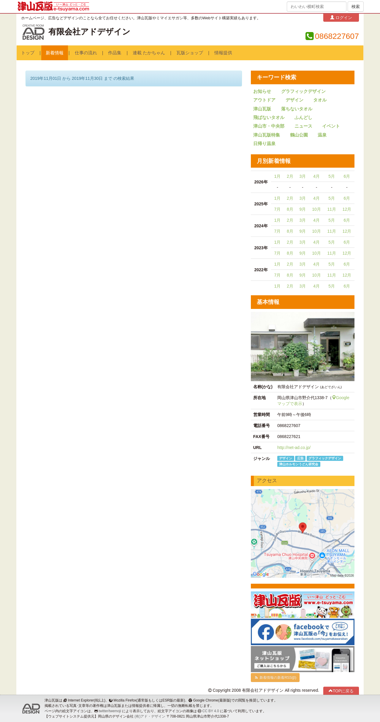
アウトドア (264, 100)
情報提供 (223, 52)
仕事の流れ (86, 52)
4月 (316, 176)
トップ (27, 52)
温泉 (322, 135)
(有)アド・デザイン (149, 716)
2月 (290, 176)
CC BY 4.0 (210, 711)
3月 (302, 176)
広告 (300, 458)
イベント (331, 126)
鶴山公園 (299, 135)
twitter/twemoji (110, 711)
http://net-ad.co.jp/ (294, 447)
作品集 (114, 52)
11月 (331, 209)
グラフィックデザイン (303, 91)
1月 (277, 176)
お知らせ (262, 91)
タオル (320, 100)
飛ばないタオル (268, 117)
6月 (346, 176)
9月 (302, 209)
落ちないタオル (296, 109)
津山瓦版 (262, 109)
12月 (347, 209)
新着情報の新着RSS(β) (275, 677)
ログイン (341, 17)
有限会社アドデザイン (89, 31)
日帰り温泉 (264, 143)
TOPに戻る (341, 690)
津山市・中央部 (268, 126)
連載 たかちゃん (149, 52)
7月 (277, 209)
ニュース (303, 126)
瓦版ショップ (189, 52)
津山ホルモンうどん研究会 (298, 464)
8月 (290, 209)
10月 (316, 209)
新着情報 (55, 52)
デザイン (294, 100)
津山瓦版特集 (266, 135)
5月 (331, 176)
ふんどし (303, 117)
